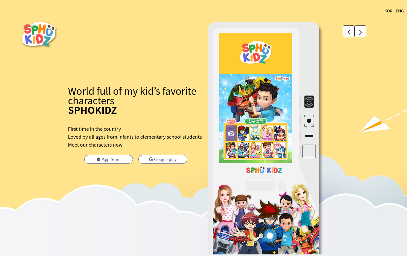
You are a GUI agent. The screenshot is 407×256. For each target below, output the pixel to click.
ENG (400, 11)
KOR (388, 11)
